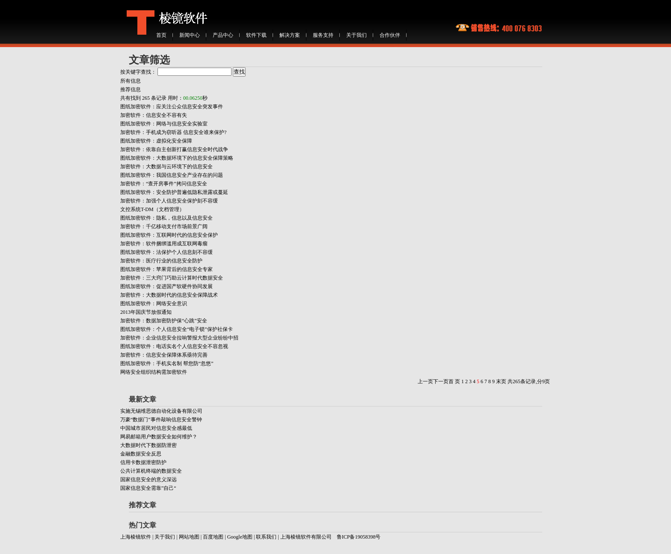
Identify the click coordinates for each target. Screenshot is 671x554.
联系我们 (266, 537)
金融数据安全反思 (140, 454)
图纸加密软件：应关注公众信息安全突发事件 (171, 107)
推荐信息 (130, 89)
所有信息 (130, 81)
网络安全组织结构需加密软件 (153, 372)
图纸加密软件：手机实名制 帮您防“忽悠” (167, 363)
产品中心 (223, 35)
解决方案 (289, 35)
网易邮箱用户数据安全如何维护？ (158, 437)
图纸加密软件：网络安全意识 (153, 304)
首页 (161, 35)
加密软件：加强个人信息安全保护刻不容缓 (169, 201)
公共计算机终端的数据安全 (151, 471)
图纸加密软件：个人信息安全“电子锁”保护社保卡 (176, 329)
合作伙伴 (390, 35)
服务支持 (323, 35)
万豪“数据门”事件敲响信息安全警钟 (161, 420)
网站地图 (189, 537)
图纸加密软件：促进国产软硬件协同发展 (166, 286)
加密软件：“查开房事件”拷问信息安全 (163, 184)
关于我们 (356, 35)
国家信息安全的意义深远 (148, 480)
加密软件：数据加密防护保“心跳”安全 (163, 321)
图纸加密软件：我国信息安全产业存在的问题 (171, 175)
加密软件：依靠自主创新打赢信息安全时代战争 (174, 149)
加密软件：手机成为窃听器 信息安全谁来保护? (173, 132)
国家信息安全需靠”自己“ (148, 488)
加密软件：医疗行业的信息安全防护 (161, 261)
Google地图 (240, 537)
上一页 (425, 381)
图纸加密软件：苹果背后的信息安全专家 (166, 269)
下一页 (440, 381)
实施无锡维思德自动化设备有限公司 (161, 411)
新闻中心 (189, 35)
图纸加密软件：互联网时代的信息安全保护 (169, 235)
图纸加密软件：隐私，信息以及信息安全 (166, 218)
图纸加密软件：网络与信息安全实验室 (164, 124)
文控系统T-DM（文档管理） (152, 209)
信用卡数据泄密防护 (143, 462)
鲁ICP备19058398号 (359, 537)
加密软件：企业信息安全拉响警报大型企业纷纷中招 (179, 338)
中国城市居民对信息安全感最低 (156, 428)
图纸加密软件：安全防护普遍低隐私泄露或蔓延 (174, 192)
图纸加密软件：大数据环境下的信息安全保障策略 (176, 158)
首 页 (454, 381)
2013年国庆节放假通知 (146, 312)
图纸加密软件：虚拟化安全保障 (156, 141)
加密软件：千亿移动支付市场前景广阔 (164, 226)
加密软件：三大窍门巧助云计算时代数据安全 (171, 278)
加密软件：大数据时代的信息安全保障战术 (169, 295)
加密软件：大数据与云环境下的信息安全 (166, 167)
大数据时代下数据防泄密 (148, 445)
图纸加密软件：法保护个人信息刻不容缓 (166, 252)
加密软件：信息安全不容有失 (153, 115)
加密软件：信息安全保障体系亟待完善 (164, 355)
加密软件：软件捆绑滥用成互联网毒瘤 (164, 244)
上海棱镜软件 (135, 537)
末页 (501, 381)
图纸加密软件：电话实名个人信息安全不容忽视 (174, 346)
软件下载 (256, 35)
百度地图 (213, 537)
